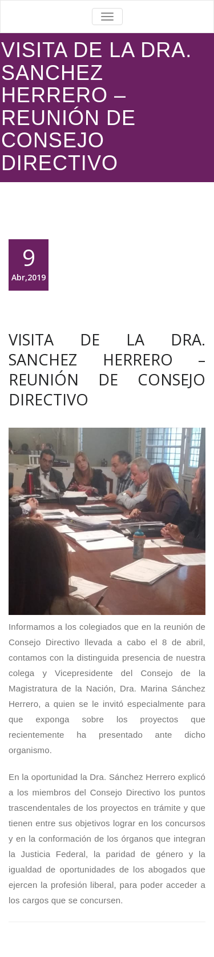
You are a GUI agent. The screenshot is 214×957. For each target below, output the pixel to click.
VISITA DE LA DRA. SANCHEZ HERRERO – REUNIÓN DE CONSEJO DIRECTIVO (107, 369)
